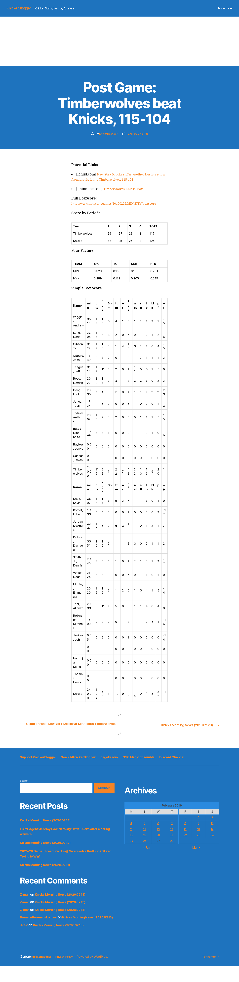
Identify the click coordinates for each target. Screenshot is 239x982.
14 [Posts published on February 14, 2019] (171, 840)
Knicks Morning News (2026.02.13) (48, 832)
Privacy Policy (67, 972)
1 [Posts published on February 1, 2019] (185, 829)
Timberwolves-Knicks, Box (126, 189)
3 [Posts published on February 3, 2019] (212, 829)
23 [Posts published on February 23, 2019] (198, 846)
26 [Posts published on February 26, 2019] (144, 852)
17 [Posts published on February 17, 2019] (212, 840)
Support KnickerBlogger (42, 761)
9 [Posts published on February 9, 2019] (198, 835)
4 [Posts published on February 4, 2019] (131, 835)
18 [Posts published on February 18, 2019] (131, 846)
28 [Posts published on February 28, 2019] (171, 852)
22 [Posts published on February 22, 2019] (185, 846)
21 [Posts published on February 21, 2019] (171, 846)
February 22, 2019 (138, 134)
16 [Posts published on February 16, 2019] (198, 840)
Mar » (196, 859)
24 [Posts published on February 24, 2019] (212, 846)
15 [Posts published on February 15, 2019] (185, 840)
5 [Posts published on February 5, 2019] (145, 835)
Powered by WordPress (97, 972)
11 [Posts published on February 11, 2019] (131, 840)
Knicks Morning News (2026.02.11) (48, 876)
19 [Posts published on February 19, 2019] (144, 846)
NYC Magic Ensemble (164, 761)
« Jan (146, 859)
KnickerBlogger (21, 8)
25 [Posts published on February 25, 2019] (131, 852)
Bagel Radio (128, 761)
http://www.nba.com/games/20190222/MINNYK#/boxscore (119, 203)
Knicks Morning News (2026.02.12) (48, 854)
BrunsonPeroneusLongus (40, 929)
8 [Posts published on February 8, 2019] (185, 835)
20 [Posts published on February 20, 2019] (158, 846)
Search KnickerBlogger (91, 761)
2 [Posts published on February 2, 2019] (198, 829)
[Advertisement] (119, 41)
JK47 (24, 941)
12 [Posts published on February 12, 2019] (144, 840)
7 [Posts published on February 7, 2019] (171, 835)
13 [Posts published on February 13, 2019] (158, 840)
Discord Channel (35, 768)
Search (24, 792)
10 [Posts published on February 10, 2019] (212, 835)
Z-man (25, 906)
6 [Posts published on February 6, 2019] (158, 835)
